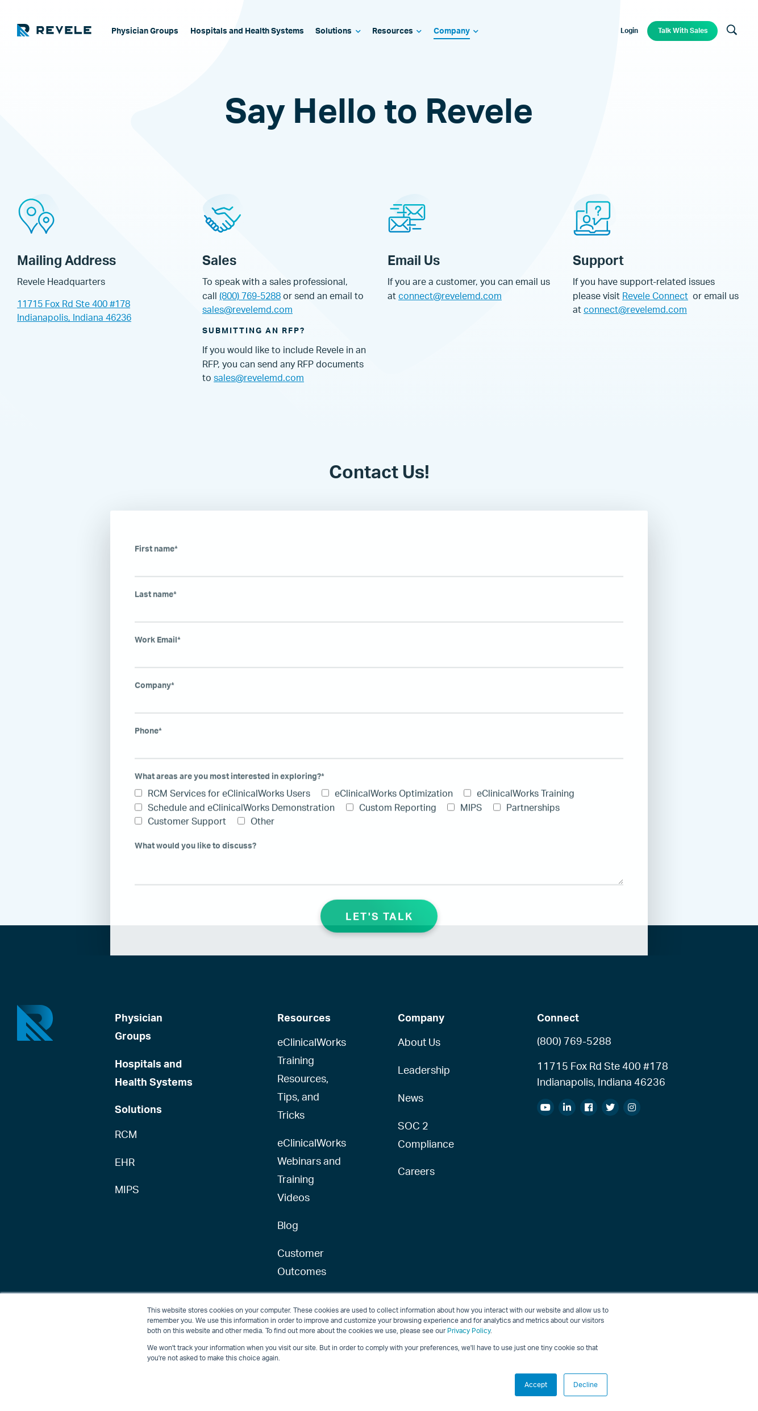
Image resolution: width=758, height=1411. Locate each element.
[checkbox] (379, 827)
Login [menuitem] (629, 30)
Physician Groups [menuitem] (139, 1026)
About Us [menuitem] (419, 1042)
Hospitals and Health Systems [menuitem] (154, 1072)
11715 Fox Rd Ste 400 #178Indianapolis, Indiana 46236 (602, 1074)
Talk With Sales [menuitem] (682, 30)
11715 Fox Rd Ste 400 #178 (73, 303)
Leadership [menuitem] (424, 1070)
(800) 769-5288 (250, 295)
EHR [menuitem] (125, 1162)
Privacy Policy (468, 1330)
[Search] (732, 31)
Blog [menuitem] (287, 1225)
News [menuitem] (410, 1097)
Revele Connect (655, 295)
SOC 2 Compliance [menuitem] (426, 1134)
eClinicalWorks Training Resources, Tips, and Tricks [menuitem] (309, 1078)
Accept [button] (535, 1384)
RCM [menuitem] (126, 1134)
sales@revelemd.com (247, 309)
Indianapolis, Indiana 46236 (74, 317)
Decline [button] (585, 1384)
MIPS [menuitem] (127, 1189)
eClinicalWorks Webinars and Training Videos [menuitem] (309, 1169)
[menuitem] (145, 31)
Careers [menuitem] (416, 1171)
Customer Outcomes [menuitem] (301, 1262)
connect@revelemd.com (450, 295)
